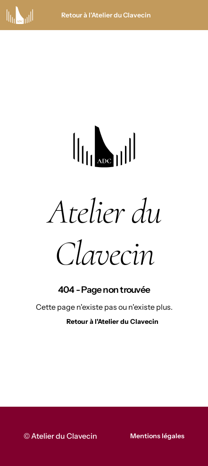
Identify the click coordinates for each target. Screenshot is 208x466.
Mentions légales (157, 436)
